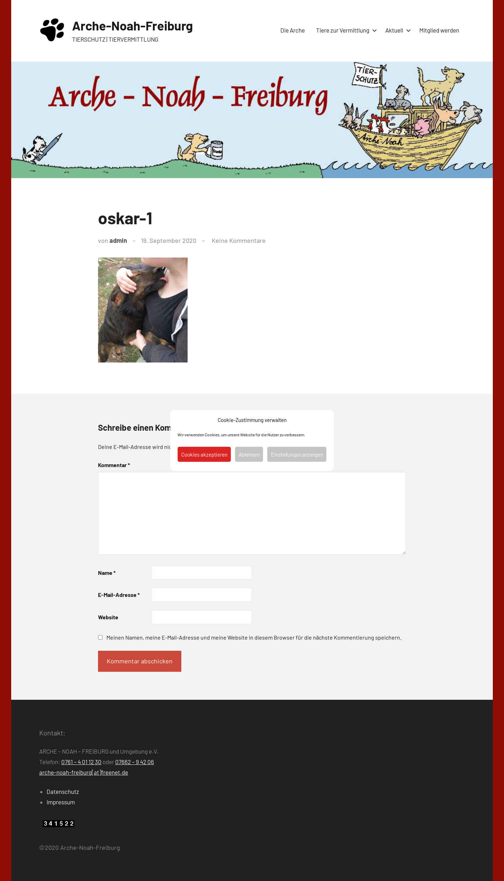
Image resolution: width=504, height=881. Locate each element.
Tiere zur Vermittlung (345, 30)
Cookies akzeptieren (204, 454)
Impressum (61, 801)
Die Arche (292, 30)
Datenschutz (63, 791)
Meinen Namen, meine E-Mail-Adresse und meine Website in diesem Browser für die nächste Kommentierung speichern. (253, 637)
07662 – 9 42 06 (134, 761)
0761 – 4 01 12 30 (81, 761)
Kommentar (114, 464)
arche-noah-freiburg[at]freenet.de (83, 772)
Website (108, 617)
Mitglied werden (439, 30)
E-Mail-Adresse (119, 594)
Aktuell (396, 30)
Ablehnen (249, 454)
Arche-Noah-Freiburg (132, 25)
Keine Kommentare (239, 240)
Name (106, 572)
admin (118, 240)
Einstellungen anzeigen (297, 454)
